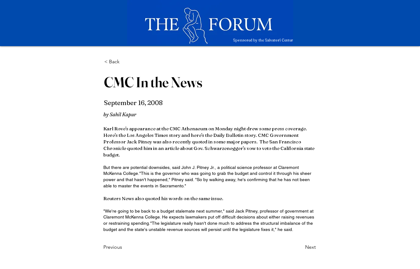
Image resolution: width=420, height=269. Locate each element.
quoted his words (164, 198)
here (196, 135)
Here (109, 135)
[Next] (300, 247)
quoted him (139, 148)
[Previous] (124, 247)
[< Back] (125, 61)
